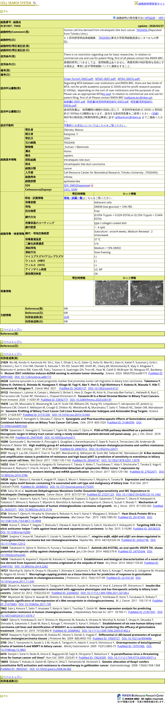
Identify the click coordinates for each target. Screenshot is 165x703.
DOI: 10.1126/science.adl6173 (33, 377)
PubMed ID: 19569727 (106, 638)
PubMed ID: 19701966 (131, 646)
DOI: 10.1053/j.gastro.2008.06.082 (50, 669)
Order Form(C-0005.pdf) (79, 79)
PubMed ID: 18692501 (14, 669)
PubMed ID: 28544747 (86, 460)
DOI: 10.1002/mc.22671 (103, 449)
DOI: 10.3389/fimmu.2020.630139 (90, 400)
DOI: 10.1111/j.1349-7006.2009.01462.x (106, 631)
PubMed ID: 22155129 (120, 578)
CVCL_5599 (70, 189)
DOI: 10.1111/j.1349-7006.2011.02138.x (105, 593)
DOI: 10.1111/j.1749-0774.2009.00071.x (132, 657)
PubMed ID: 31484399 (121, 422)
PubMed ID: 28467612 (74, 449)
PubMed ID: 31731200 (37, 415)
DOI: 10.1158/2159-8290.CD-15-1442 (138, 494)
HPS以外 (150, 18)
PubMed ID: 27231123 (101, 494)
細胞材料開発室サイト (150, 3)
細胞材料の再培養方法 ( (129, 18)
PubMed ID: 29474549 (29, 437)
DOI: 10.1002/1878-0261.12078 (120, 460)
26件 (66, 317)
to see (106, 94)
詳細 (155, 113)
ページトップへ (11, 329)
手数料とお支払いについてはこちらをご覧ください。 (95, 125)
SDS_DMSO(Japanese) (77, 185)
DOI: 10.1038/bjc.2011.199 (35, 604)
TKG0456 (142, 30)
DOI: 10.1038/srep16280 (15, 532)
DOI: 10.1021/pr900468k (137, 638)
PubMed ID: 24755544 (132, 551)
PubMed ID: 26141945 (132, 517)
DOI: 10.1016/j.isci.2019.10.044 (71, 415)
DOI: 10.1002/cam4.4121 (103, 388)
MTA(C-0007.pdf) (105, 79)
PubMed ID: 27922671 (144, 472)
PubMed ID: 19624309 (92, 657)
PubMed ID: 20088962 (67, 631)
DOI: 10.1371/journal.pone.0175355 (72, 487)
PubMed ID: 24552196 (135, 540)
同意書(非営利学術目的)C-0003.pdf (108, 102)
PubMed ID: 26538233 (147, 528)
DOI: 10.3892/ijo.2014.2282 (31, 566)
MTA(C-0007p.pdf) (129, 79)
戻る (4, 11)
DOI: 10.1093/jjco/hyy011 (60, 437)
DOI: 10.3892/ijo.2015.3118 (35, 509)
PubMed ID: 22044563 (65, 593)
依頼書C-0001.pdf (75, 102)
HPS (161, 18)
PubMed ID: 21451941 (142, 612)
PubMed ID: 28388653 (34, 487)
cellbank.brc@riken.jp (138, 97)
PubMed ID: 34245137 (73, 388)
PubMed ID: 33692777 (54, 400)
